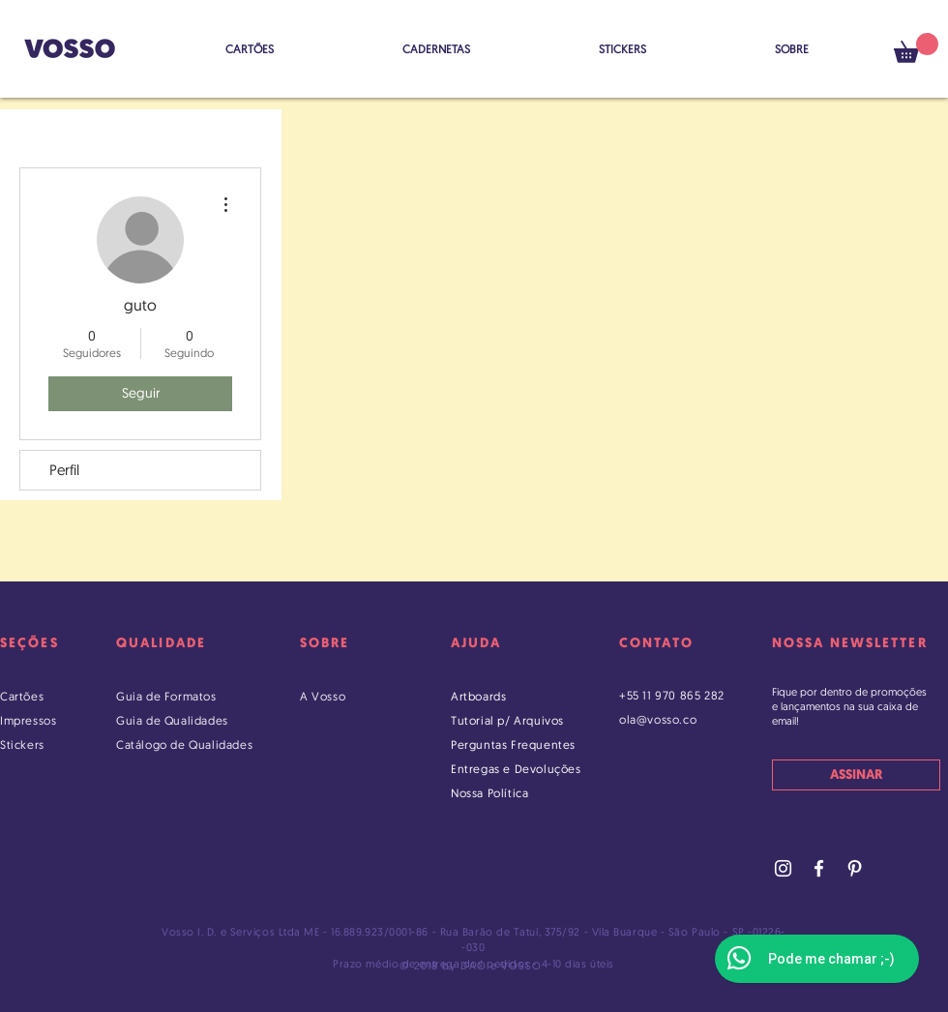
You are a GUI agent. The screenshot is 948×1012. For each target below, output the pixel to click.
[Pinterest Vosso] (855, 868)
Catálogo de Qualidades (184, 744)
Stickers (22, 744)
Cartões (22, 696)
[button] (916, 48)
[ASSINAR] (856, 774)
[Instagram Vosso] (783, 868)
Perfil (64, 470)
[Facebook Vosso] (819, 868)
